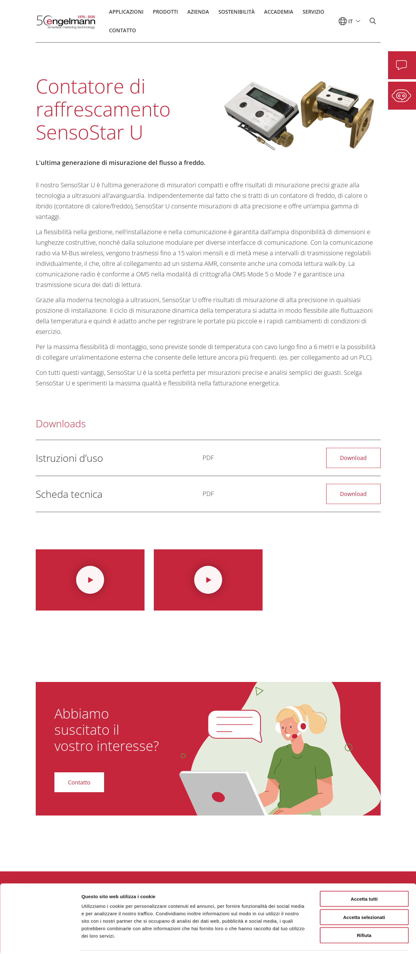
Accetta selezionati (364, 896)
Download (353, 458)
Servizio (313, 14)
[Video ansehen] (90, 580)
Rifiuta (364, 914)
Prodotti (165, 14)
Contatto (122, 32)
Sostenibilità (236, 14)
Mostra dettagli (327, 941)
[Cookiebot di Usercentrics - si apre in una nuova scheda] (40, 942)
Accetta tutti (364, 877)
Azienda (198, 14)
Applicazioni (126, 14)
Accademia (278, 14)
